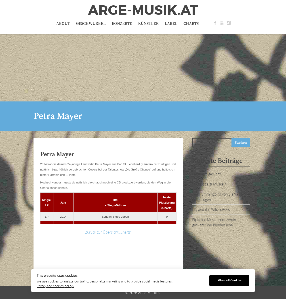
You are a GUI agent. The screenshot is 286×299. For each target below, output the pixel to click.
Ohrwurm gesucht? (207, 174)
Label (171, 23)
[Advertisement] (143, 68)
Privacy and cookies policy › (55, 286)
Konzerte (122, 23)
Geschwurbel (91, 23)
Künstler (148, 23)
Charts (191, 23)
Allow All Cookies (229, 280)
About (63, 23)
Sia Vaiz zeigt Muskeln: (209, 184)
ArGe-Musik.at (143, 10)
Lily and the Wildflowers (211, 209)
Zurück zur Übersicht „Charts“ (108, 232)
